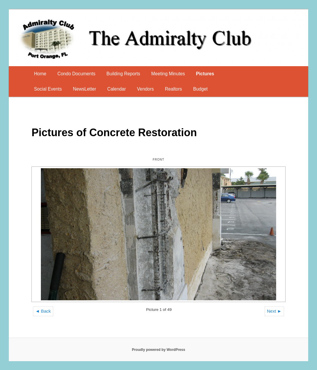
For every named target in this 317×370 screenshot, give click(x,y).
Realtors (173, 88)
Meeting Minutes (168, 73)
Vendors (145, 88)
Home (40, 73)
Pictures (205, 73)
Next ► (274, 311)
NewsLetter (84, 88)
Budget (200, 88)
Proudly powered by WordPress (158, 350)
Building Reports (123, 73)
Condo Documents (76, 73)
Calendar (116, 88)
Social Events (48, 88)
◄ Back (43, 311)
